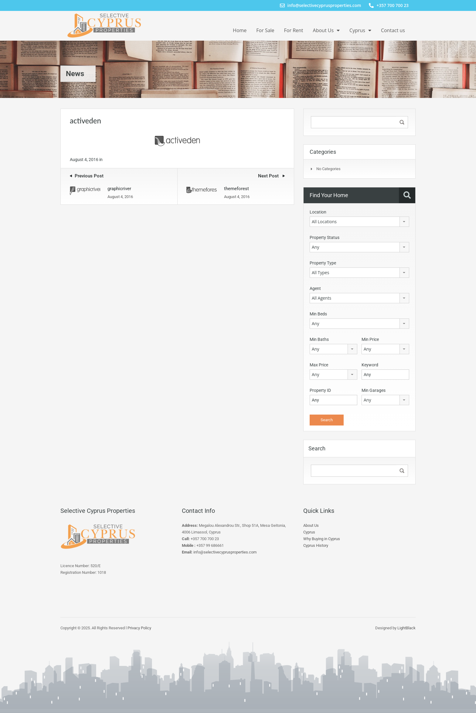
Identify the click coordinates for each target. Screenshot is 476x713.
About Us (326, 30)
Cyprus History (315, 545)
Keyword (370, 364)
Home (239, 30)
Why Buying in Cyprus (321, 538)
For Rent (293, 30)
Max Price (319, 364)
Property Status (324, 237)
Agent (315, 288)
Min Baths (319, 339)
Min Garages (374, 390)
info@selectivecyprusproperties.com (225, 552)
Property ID (320, 390)
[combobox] (359, 222)
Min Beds (318, 313)
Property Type (323, 263)
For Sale (265, 30)
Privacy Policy (139, 628)
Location (318, 212)
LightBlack (406, 628)
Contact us (393, 30)
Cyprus (360, 30)
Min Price (370, 339)
